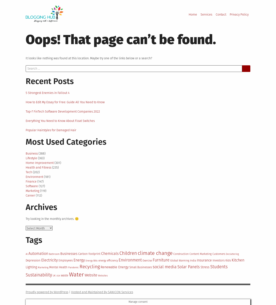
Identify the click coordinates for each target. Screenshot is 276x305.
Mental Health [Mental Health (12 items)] (58, 267)
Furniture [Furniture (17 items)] (161, 260)
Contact (221, 14)
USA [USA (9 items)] (58, 275)
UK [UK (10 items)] (54, 275)
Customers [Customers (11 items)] (218, 254)
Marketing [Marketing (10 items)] (43, 267)
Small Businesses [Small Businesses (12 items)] (140, 267)
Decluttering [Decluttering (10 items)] (232, 254)
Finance (31, 181)
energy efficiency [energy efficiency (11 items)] (108, 260)
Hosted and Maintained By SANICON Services (102, 292)
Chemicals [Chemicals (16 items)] (110, 253)
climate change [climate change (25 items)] (155, 253)
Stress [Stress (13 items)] (205, 267)
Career (30, 195)
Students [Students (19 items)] (219, 266)
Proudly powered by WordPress (47, 292)
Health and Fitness (38, 167)
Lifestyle (31, 158)
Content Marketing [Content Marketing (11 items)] (200, 254)
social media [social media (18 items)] (165, 266)
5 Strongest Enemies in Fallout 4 (47, 93)
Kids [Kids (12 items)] (228, 260)
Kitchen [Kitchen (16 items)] (238, 260)
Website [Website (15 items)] (91, 275)
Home (193, 14)
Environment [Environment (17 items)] (130, 260)
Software (32, 186)
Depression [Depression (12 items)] (33, 260)
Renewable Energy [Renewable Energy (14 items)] (115, 267)
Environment (34, 177)
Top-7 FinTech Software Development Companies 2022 (63, 111)
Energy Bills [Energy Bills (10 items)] (92, 260)
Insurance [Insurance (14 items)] (204, 260)
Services (206, 14)
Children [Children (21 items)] (128, 253)
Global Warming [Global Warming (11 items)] (179, 260)
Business (32, 153)
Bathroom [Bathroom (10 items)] (54, 254)
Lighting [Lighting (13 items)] (31, 267)
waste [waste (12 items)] (64, 275)
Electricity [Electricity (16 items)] (49, 260)
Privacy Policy (239, 14)
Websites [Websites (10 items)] (103, 275)
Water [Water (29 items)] (76, 274)
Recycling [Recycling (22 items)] (90, 267)
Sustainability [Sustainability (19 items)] (39, 275)
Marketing (32, 191)
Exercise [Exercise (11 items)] (147, 260)
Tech (29, 172)
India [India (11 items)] (193, 260)
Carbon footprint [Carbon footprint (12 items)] (89, 254)
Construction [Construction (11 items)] (181, 254)
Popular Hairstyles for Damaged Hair (51, 130)
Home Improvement (40, 163)
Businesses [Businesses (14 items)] (68, 254)
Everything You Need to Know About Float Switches (60, 121)
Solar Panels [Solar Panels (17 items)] (188, 267)
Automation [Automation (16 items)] (38, 253)
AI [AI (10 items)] (27, 254)
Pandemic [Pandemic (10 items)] (73, 267)
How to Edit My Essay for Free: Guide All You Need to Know (65, 102)
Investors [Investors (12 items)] (219, 260)
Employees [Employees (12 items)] (66, 260)
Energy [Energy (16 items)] (79, 260)
